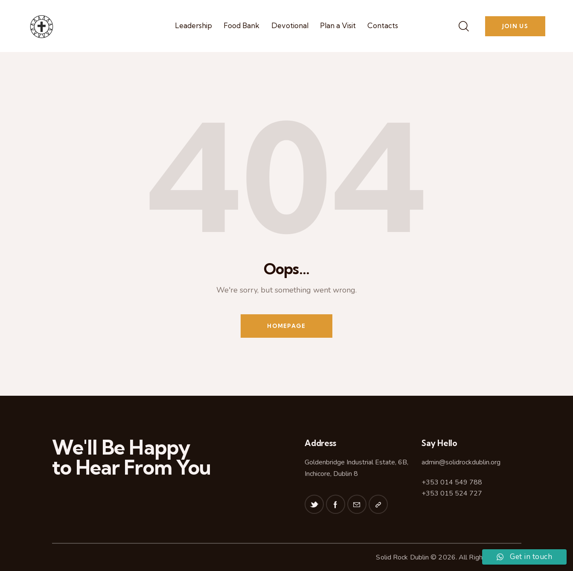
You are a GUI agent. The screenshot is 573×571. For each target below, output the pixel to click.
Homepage (286, 325)
